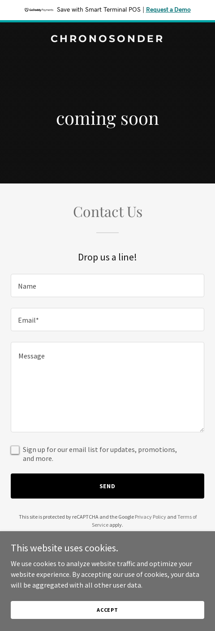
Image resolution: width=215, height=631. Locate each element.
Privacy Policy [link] (150, 516)
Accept (107, 609)
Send (107, 486)
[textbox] (107, 285)
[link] (107, 39)
